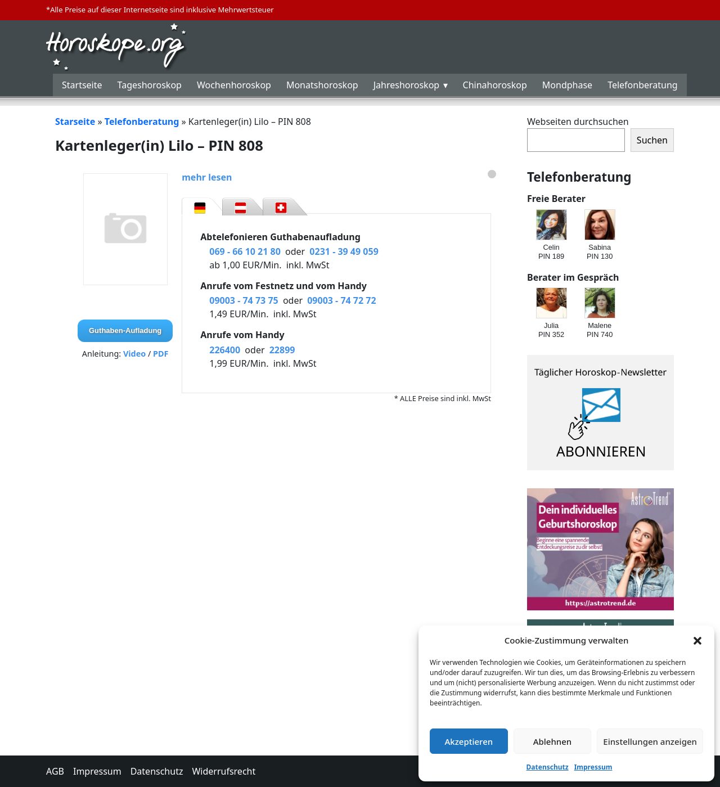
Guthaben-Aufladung (125, 330)
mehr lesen (207, 177)
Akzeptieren (468, 741)
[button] (697, 640)
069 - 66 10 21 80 (245, 251)
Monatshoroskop (322, 85)
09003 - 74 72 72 (341, 300)
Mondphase (567, 85)
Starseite (75, 121)
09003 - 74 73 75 (243, 300)
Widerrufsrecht (223, 771)
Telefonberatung (643, 85)
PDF (160, 353)
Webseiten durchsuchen (578, 121)
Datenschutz (547, 767)
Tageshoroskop (150, 85)
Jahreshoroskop (406, 85)
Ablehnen (552, 741)
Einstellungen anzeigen (650, 741)
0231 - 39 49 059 (343, 251)
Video (134, 353)
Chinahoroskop (495, 85)
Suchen (652, 140)
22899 (282, 350)
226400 (224, 350)
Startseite (82, 85)
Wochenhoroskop (234, 85)
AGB (55, 771)
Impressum (593, 767)
